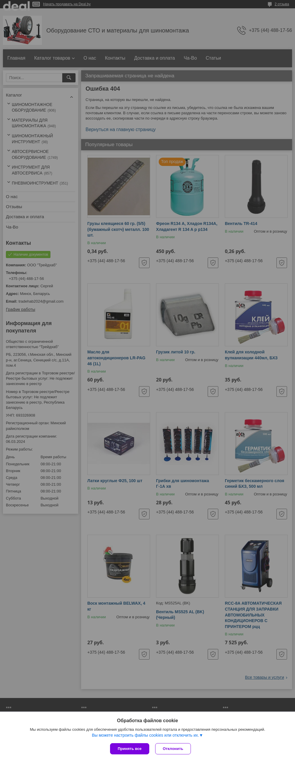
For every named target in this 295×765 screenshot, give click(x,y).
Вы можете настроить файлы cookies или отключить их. (145, 735)
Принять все (130, 748)
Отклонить (173, 748)
